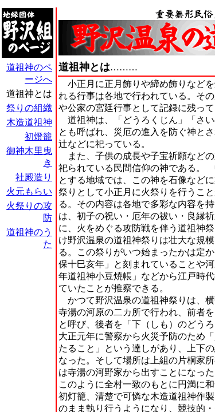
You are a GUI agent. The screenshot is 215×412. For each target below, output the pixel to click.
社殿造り (33, 177)
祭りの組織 (29, 108)
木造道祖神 (29, 122)
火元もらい (29, 191)
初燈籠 (38, 136)
